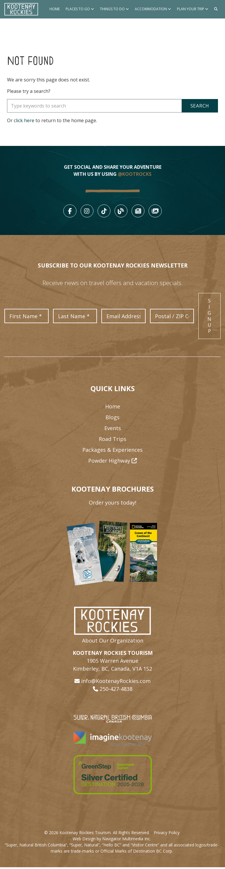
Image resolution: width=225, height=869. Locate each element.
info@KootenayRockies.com (116, 682)
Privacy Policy (167, 834)
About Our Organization (112, 642)
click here (24, 120)
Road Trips (112, 440)
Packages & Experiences (112, 451)
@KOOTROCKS (134, 174)
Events (112, 429)
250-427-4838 (116, 690)
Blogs (112, 418)
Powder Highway (112, 462)
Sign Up (209, 317)
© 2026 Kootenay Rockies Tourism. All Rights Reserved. (97, 834)
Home (55, 8)
